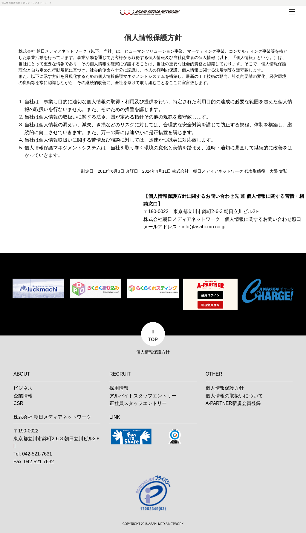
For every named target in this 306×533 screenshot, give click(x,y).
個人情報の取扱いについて (234, 394)
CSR (18, 402)
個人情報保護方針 (225, 387)
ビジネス (23, 387)
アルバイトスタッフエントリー (142, 394)
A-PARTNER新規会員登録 (233, 402)
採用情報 (118, 387)
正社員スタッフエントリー (138, 402)
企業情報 (23, 394)
